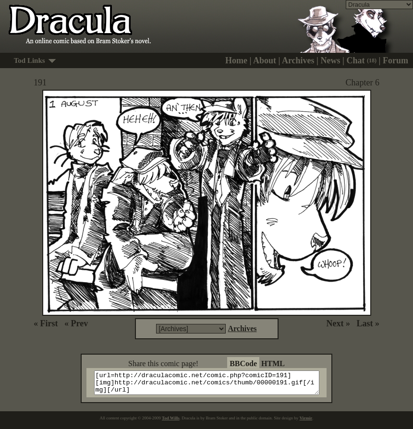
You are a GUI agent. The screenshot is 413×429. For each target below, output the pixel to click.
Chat (362, 60)
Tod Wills (171, 422)
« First (46, 323)
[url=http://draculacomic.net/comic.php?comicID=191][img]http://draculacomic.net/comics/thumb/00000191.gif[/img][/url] (212, 384)
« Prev (76, 323)
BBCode (243, 363)
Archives (298, 60)
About (264, 60)
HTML (273, 363)
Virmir (306, 422)
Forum (395, 60)
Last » (367, 323)
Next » (338, 323)
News (330, 60)
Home (236, 60)
